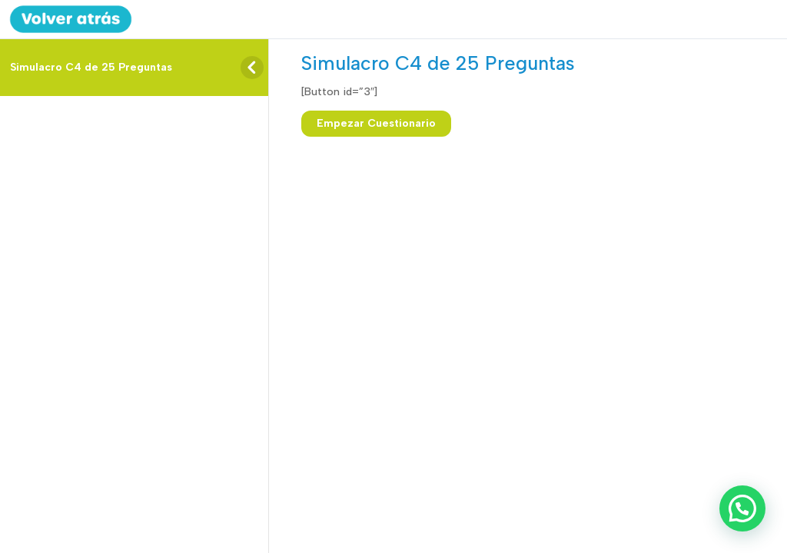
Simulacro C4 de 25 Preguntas (91, 67)
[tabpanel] (517, 92)
